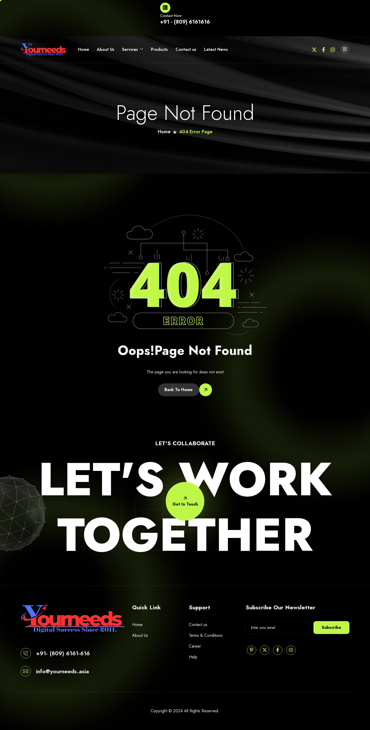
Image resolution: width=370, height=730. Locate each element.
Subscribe (331, 627)
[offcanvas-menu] (344, 49)
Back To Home (178, 390)
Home (83, 49)
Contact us (185, 49)
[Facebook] (323, 49)
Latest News (216, 49)
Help (193, 657)
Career (195, 646)
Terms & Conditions (206, 635)
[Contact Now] (165, 8)
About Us (105, 49)
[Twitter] (314, 49)
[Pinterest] (251, 650)
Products (159, 49)
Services (132, 49)
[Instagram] (332, 49)
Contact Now (171, 15)
